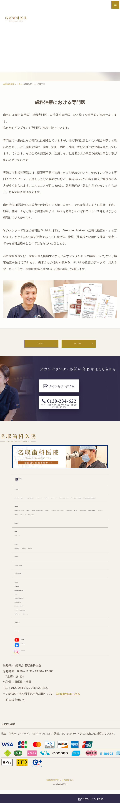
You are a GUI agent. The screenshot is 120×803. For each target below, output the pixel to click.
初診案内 (21, 463)
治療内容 (20, 499)
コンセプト (21, 472)
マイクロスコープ (76, 481)
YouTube (23, 650)
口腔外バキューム (25, 486)
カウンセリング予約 (26, 570)
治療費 (18, 535)
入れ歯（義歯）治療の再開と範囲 (33, 490)
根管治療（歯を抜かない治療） (77, 503)
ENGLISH (20, 641)
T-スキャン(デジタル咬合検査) (84, 486)
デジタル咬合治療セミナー (30, 606)
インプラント (69, 512)
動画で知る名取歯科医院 (28, 597)
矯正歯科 (95, 508)
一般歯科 (52, 503)
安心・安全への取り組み (28, 614)
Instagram (24, 664)
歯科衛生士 (39, 552)
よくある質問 (22, 592)
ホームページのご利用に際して (32, 619)
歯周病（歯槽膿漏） (48, 512)
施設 (32, 481)
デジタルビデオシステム (51, 486)
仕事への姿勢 (77, 345)
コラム (18, 601)
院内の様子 (21, 481)
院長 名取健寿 (22, 552)
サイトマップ (22, 632)
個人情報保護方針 (25, 610)
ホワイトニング (23, 517)
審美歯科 (20, 508)
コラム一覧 (40, 345)
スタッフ (20, 548)
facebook (23, 656)
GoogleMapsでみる (68, 707)
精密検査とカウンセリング (30, 503)
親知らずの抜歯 (43, 517)
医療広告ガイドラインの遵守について (36, 623)
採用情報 (20, 561)
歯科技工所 (54, 552)
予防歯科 (85, 512)
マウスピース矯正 (25, 512)
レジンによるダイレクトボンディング (48, 508)
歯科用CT (94, 481)
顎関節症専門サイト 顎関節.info (60, 793)
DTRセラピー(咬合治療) (50, 481)
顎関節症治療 (79, 508)
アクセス (20, 588)
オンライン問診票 (25, 579)
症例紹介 (20, 526)
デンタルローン (23, 539)
